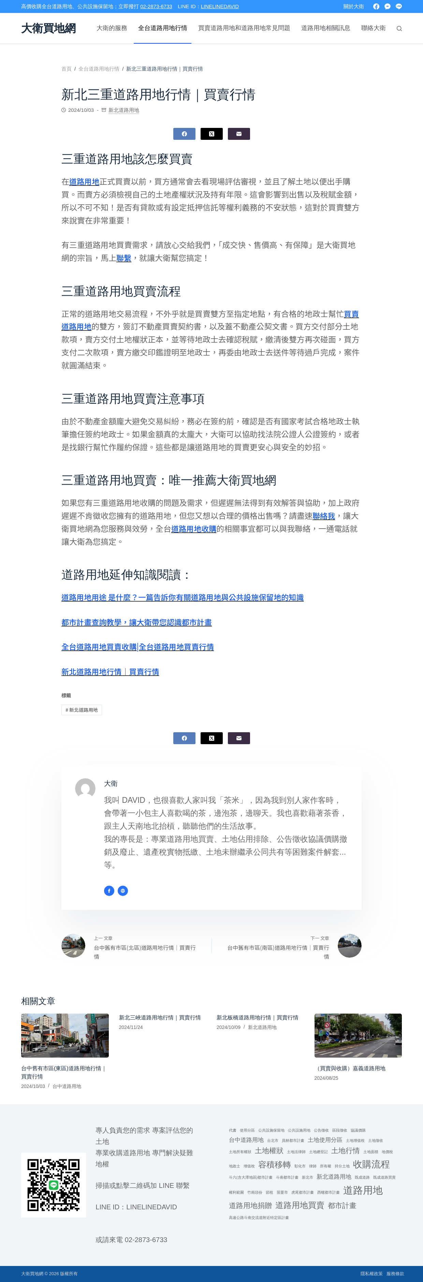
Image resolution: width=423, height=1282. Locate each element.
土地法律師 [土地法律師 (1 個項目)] (296, 1152)
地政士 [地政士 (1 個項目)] (234, 1166)
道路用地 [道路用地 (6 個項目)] (363, 1190)
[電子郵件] (239, 134)
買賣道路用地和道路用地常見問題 (244, 28)
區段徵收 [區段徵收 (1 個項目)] (339, 1130)
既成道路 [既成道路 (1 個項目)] (362, 1177)
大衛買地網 (48, 28)
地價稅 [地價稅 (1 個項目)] (387, 1152)
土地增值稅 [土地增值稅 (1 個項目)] (355, 1140)
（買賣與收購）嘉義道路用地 (350, 1069)
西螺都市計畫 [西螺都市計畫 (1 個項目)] (328, 1192)
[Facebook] (376, 6)
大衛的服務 (112, 28)
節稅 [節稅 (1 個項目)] (269, 1192)
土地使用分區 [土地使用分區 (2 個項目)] (325, 1140)
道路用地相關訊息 (325, 28)
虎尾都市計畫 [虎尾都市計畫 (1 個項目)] (302, 1192)
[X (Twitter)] (212, 134)
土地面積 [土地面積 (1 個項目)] (370, 1152)
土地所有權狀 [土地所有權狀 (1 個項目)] (240, 1152)
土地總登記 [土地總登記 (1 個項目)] (318, 1152)
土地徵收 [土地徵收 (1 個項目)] (375, 1140)
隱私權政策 (364, 1273)
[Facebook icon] (109, 891)
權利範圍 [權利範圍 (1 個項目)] (236, 1192)
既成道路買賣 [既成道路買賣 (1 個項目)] (384, 1177)
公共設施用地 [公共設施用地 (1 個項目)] (299, 1130)
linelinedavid (151, 1207)
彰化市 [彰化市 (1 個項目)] (300, 1166)
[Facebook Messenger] (387, 6)
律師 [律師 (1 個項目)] (313, 1166)
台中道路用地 (67, 1086)
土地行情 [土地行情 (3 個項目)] (345, 1151)
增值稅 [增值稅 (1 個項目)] (249, 1166)
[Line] (399, 6)
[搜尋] (399, 28)
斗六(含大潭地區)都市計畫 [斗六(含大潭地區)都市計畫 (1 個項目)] (251, 1177)
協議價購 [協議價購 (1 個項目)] (358, 1130)
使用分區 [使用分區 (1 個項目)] (247, 1130)
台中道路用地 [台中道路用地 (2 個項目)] (246, 1140)
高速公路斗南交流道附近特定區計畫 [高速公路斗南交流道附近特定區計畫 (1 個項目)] (259, 1218)
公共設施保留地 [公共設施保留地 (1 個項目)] (271, 1130)
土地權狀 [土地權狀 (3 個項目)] (269, 1151)
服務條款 (393, 1273)
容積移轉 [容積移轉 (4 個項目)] (274, 1164)
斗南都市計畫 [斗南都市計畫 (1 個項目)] (287, 1177)
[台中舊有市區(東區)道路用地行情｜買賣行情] (65, 1036)
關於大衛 (354, 6)
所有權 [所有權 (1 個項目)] (325, 1166)
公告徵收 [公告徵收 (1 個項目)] (321, 1130)
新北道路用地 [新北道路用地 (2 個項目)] (334, 1177)
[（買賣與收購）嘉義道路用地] (358, 1036)
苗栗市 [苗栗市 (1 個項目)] (282, 1192)
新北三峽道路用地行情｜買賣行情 (160, 1018)
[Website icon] (123, 891)
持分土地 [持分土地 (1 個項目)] (342, 1166)
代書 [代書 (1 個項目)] (232, 1130)
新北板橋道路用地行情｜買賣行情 (257, 1018)
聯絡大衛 (373, 28)
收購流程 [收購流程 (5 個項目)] (371, 1164)
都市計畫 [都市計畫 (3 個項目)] (342, 1206)
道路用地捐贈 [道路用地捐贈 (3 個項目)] (250, 1206)
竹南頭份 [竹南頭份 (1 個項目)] (254, 1192)
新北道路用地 (123, 110)
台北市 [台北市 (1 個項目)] (272, 1140)
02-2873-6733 (156, 6)
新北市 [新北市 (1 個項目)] (307, 1177)
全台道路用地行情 (162, 28)
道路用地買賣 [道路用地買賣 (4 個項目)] (299, 1205)
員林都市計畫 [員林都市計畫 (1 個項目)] (293, 1140)
